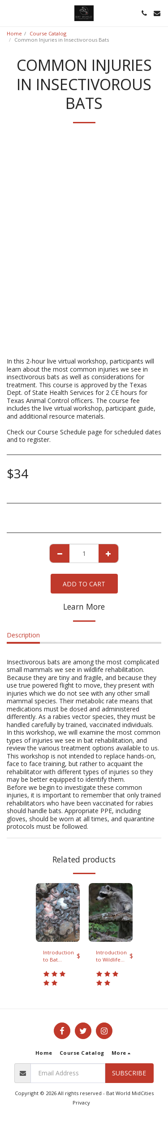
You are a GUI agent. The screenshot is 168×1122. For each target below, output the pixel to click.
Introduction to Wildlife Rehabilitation (112, 956)
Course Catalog (48, 33)
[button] (9, 13)
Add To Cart (84, 584)
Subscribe (129, 1073)
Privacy (81, 1102)
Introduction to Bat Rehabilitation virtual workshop (60, 956)
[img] (58, 912)
